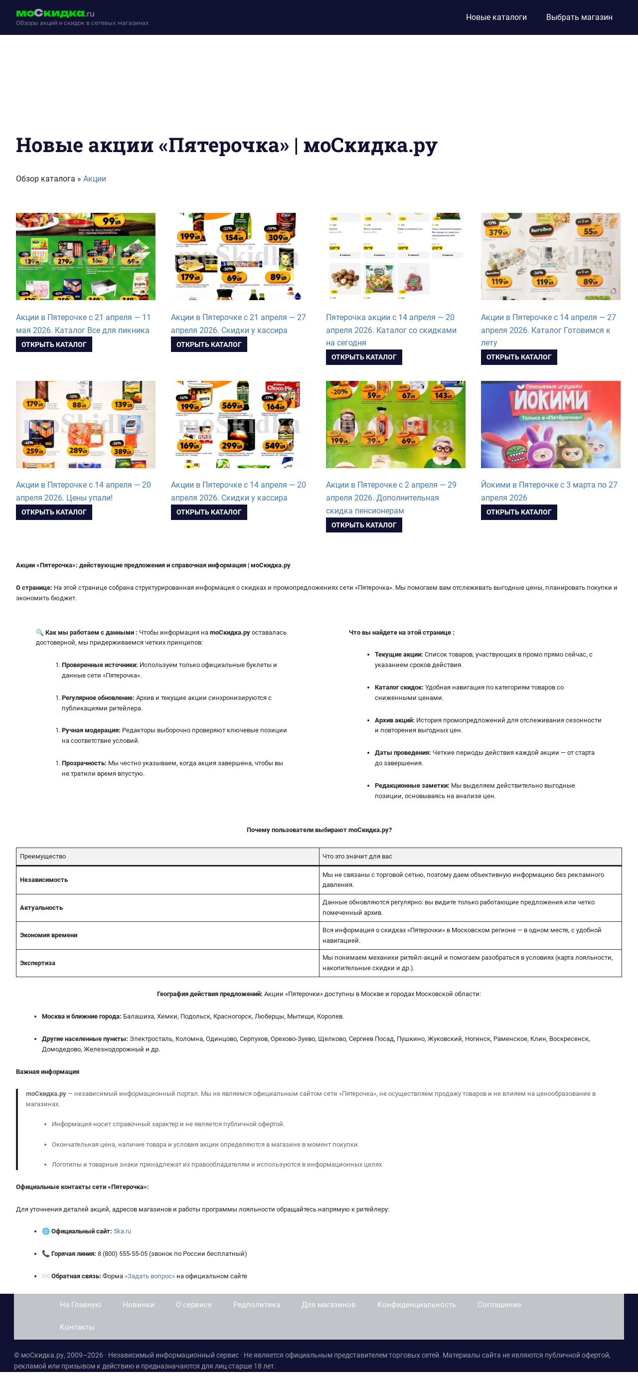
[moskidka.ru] (82, 17)
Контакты (77, 1327)
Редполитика (256, 1304)
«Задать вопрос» (150, 1276)
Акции (94, 178)
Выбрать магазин (579, 17)
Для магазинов (329, 1304)
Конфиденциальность (416, 1304)
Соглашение (499, 1304)
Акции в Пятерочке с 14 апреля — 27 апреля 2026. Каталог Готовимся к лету (548, 330)
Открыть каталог (54, 344)
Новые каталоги (496, 17)
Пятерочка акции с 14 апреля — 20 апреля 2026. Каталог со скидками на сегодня (391, 330)
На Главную (80, 1304)
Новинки (139, 1304)
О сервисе (194, 1304)
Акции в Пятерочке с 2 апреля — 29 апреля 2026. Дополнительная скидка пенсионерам (391, 498)
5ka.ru (122, 1231)
